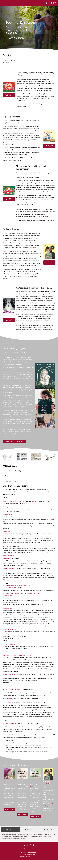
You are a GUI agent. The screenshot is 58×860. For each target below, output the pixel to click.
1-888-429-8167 (7, 657)
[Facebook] (33, 845)
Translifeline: (6, 558)
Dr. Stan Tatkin (21, 786)
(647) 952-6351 (28, 847)
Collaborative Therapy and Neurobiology (35, 287)
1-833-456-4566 (35, 501)
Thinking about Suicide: (9, 506)
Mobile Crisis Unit (8, 702)
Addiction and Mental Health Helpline (13, 689)
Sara (47, 783)
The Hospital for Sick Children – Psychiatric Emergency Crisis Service (22, 593)
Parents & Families (10, 481)
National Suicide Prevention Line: (12, 501)
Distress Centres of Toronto (11, 629)
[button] (46, 3)
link (34, 854)
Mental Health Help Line (9, 723)
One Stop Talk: (7, 531)
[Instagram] (30, 845)
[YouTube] (24, 845)
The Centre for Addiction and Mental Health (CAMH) (17, 585)
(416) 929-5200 (43, 623)
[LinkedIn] (27, 845)
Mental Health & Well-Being (13, 471)
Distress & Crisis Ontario (10, 644)
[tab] (10, 829)
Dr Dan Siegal (7, 251)
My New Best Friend (12, 116)
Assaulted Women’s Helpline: (11, 568)
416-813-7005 (9, 595)
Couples (7, 476)
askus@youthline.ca (8, 555)
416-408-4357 (14, 636)
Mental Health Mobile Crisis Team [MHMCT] (15, 674)
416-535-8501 (13, 587)
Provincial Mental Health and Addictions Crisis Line (17, 655)
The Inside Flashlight (11, 229)
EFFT (31, 786)
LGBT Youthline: (7, 546)
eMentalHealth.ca (8, 698)
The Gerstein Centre (8, 608)
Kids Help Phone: (7, 514)
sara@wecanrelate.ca (29, 850)
